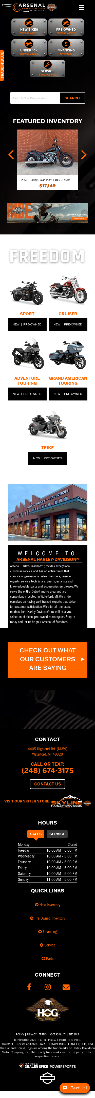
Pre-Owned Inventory (47, 918)
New (16, 324)
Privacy (31, 1034)
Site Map (74, 1034)
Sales (36, 834)
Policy (20, 1034)
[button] (11, 153)
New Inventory (47, 905)
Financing (47, 931)
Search (72, 98)
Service (57, 834)
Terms (43, 1034)
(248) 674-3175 (48, 770)
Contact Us (47, 783)
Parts (47, 958)
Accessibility (57, 1034)
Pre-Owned (32, 324)
